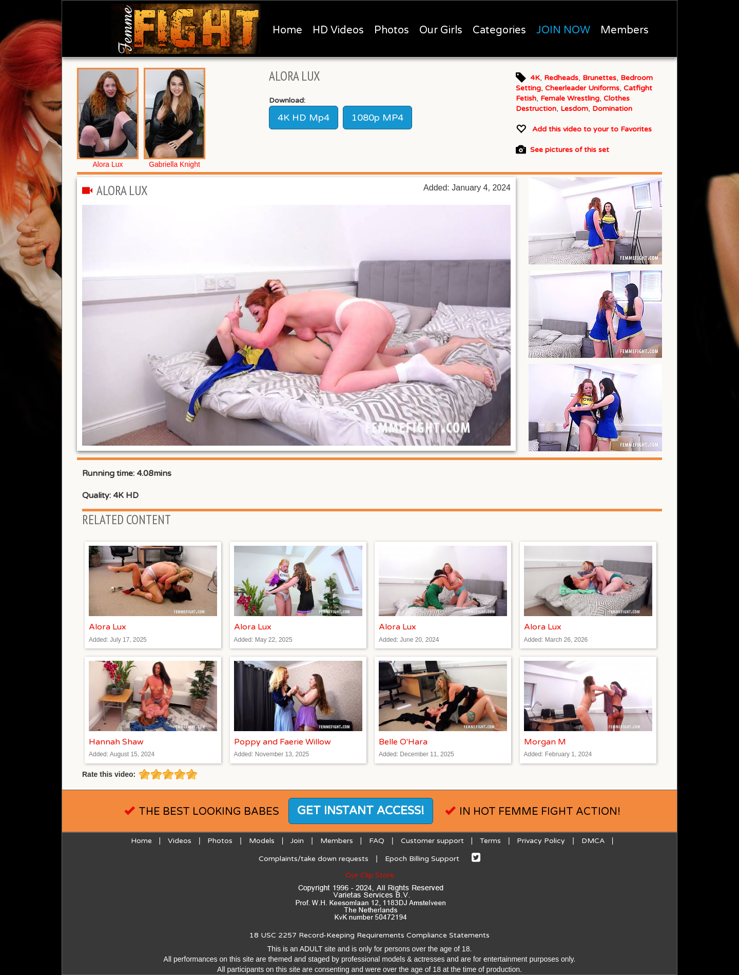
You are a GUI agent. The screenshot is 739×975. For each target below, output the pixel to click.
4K (535, 77)
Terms (490, 840)
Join (297, 840)
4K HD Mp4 (303, 117)
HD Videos (338, 30)
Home (287, 30)
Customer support (432, 840)
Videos (179, 840)
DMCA (593, 840)
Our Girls (440, 30)
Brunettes (599, 77)
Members (624, 30)
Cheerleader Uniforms (582, 88)
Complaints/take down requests (313, 858)
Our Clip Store (369, 875)
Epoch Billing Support (422, 858)
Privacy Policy (541, 840)
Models (262, 840)
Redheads (561, 77)
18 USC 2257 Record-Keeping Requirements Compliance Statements (369, 935)
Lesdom (574, 108)
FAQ (376, 840)
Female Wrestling (569, 98)
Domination (612, 108)
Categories (499, 30)
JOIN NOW (563, 30)
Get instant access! (360, 810)
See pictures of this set (569, 150)
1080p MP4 (377, 117)
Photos (391, 30)
